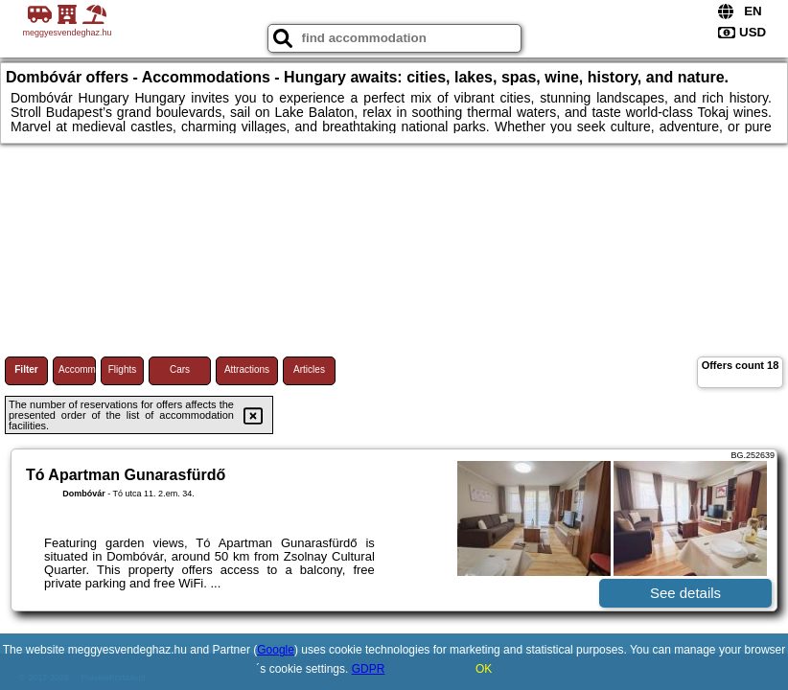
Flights (122, 369)
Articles (309, 369)
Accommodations (77, 369)
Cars (180, 369)
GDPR (368, 669)
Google (275, 649)
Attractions (246, 369)
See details (685, 593)
